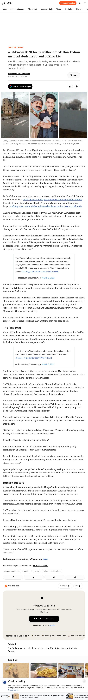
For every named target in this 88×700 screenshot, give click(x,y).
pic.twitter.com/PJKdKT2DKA (45, 271)
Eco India (68, 9)
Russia (36, 571)
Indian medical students (52, 571)
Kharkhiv (27, 571)
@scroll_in (26, 271)
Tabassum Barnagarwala (19, 73)
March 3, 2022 (48, 364)
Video (58, 9)
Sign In (52, 625)
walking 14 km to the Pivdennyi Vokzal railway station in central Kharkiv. (46, 206)
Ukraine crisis (15, 47)
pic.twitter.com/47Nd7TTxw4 (39, 358)
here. (45, 559)
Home (4, 9)
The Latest (32, 9)
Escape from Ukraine (12, 571)
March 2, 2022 (48, 278)
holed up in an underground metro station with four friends (52, 199)
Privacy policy (13, 690)
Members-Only (47, 9)
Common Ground (17, 9)
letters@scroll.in (40, 565)
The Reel (79, 9)
